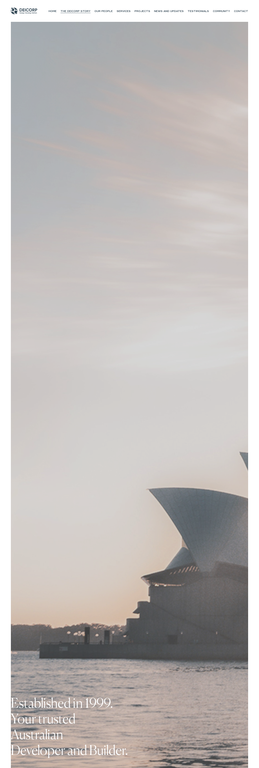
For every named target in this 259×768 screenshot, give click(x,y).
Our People (103, 11)
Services (124, 11)
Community (221, 11)
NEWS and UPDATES (169, 11)
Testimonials (198, 11)
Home (53, 11)
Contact (241, 11)
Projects (142, 11)
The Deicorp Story (76, 11)
